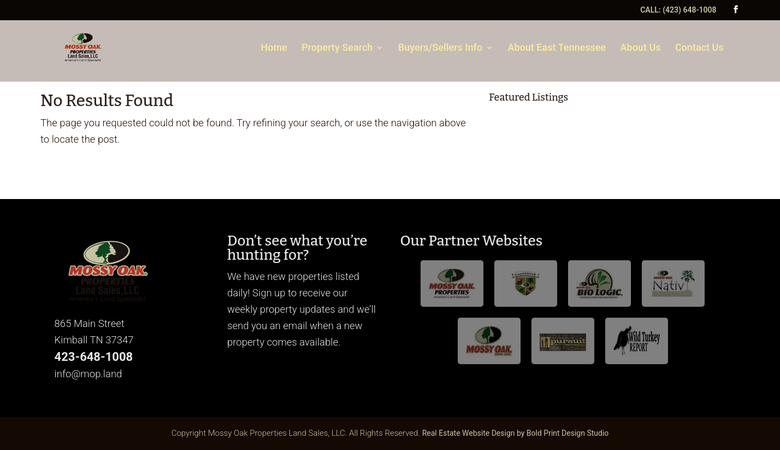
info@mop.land (88, 374)
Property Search (337, 48)
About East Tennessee (556, 48)
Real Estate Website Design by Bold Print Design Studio (515, 433)
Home (274, 48)
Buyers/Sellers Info (440, 48)
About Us (641, 48)
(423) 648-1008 (689, 9)
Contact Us (699, 48)
